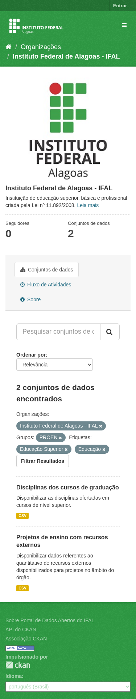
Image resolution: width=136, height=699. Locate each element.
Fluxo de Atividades (45, 284)
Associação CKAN (26, 639)
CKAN (17, 665)
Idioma (13, 676)
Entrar (120, 5)
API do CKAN (20, 629)
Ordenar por (31, 355)
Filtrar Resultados (42, 461)
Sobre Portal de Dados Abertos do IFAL (49, 620)
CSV (22, 515)
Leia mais (88, 205)
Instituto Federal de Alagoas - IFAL (66, 56)
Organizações (41, 47)
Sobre (30, 299)
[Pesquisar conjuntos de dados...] (58, 331)
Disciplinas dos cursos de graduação (67, 487)
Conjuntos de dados (46, 270)
